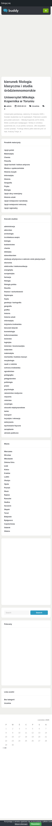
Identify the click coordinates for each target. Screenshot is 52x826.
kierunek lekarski (11, 328)
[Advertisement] (26, 46)
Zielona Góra (9, 462)
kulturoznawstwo (11, 335)
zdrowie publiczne (11, 433)
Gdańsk (7, 527)
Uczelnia (35, 106)
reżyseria (7, 397)
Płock (6, 491)
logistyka (7, 342)
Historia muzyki (10, 172)
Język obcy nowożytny (13, 193)
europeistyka (9, 273)
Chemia (7, 157)
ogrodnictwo (9, 371)
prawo (6, 386)
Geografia (8, 182)
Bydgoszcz (8, 520)
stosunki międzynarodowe (14, 407)
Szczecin (7, 506)
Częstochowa (9, 524)
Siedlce (7, 502)
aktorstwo (8, 230)
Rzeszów (7, 498)
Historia (7, 179)
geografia (8, 306)
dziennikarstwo (10, 255)
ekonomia (8, 263)
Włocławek (8, 458)
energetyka (8, 270)
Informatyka (9, 175)
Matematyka (9, 154)
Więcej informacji (21, 824)
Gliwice (7, 531)
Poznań (7, 487)
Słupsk (7, 509)
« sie (4, 748)
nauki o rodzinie (10, 364)
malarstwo (8, 350)
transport (8, 415)
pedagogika (8, 375)
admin (9, 106)
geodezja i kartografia (12, 302)
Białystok (8, 516)
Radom (7, 495)
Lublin (6, 477)
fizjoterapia (8, 295)
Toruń (6, 513)
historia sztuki (9, 317)
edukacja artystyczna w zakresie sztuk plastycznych (24, 259)
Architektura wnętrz (12, 237)
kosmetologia (9, 331)
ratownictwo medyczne (13, 393)
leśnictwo (8, 339)
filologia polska (10, 284)
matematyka (9, 353)
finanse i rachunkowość (13, 292)
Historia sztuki (10, 197)
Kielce (6, 469)
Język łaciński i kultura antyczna (17, 164)
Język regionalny (11, 208)
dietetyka (7, 252)
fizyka (6, 299)
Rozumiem (35, 824)
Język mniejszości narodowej (15, 201)
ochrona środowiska (12, 368)
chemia (7, 248)
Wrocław (7, 455)
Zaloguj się (6, 3)
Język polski (9, 150)
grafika (7, 310)
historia (7, 313)
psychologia (9, 389)
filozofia (7, 288)
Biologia (7, 190)
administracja (9, 226)
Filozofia (7, 161)
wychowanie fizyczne (12, 426)
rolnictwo (8, 400)
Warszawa (8, 451)
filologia (7, 281)
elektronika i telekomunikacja (15, 266)
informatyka (9, 321)
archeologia (8, 234)
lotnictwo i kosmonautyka (14, 346)
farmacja (7, 277)
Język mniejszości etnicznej (15, 204)
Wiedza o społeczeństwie (14, 168)
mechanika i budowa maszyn (15, 357)
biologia (7, 241)
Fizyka (6, 186)
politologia (8, 382)
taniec (6, 411)
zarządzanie (8, 429)
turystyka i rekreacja (12, 418)
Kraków (7, 473)
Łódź (6, 466)
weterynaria (8, 422)
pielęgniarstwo (10, 378)
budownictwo (9, 244)
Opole (6, 484)
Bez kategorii (9, 699)
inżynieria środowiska (12, 324)
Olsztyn (7, 480)
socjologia (8, 404)
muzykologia (9, 360)
